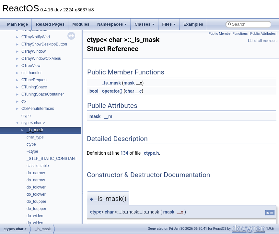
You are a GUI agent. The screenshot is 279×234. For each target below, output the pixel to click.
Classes (144, 24)
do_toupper (36, 201)
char (129, 91)
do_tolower (36, 187)
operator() (112, 91)
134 (124, 153)
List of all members (262, 41)
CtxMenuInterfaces (37, 108)
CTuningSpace (34, 87)
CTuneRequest (34, 80)
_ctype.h (150, 153)
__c (138, 91)
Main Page (17, 24)
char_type (35, 137)
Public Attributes (263, 34)
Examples (193, 24)
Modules (80, 24)
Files (169, 24)
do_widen (35, 216)
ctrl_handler (31, 73)
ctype (26, 115)
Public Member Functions (228, 34)
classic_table (38, 165)
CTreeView (31, 65)
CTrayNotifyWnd (35, 37)
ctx (23, 101)
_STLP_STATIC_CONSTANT (52, 158)
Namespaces (112, 24)
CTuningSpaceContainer (42, 94)
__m (108, 116)
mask (128, 82)
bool (93, 91)
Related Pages (50, 24)
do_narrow (36, 173)
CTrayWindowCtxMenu (41, 58)
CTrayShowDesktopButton (44, 44)
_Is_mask (35, 130)
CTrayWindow (33, 51)
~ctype (32, 151)
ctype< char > (33, 123)
